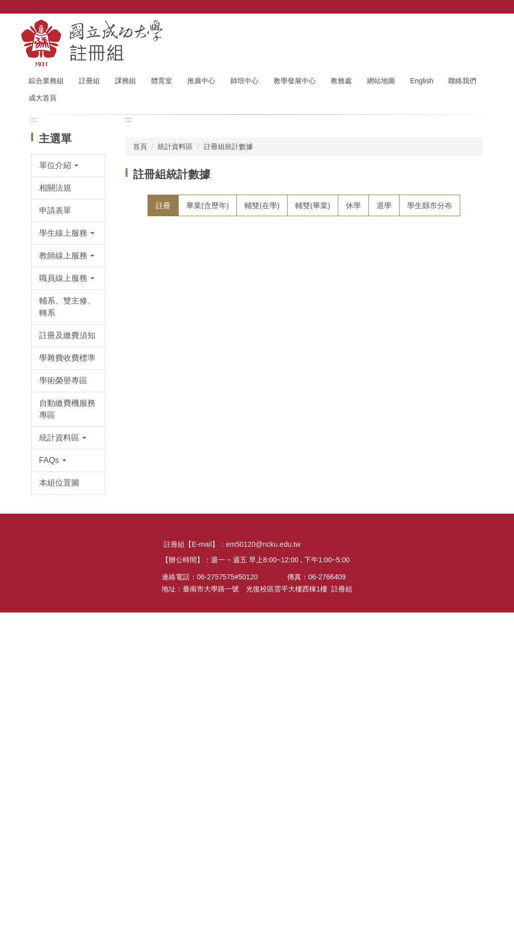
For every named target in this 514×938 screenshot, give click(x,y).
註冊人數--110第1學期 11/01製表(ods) (209, 691)
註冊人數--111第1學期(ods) (201, 602)
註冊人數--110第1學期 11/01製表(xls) (384, 691)
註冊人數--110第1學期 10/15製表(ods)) (209, 747)
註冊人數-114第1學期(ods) (199, 360)
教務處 (362, 81)
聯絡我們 (43, 98)
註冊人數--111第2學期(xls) (375, 561)
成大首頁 (86, 98)
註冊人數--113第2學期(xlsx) (377, 400)
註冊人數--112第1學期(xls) (375, 521)
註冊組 (110, 81)
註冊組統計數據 (228, 252)
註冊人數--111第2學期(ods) (201, 561)
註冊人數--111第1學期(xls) (375, 602)
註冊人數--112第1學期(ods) (201, 521)
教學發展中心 (316, 81)
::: (32, 81)
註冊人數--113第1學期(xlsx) (377, 440)
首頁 (140, 252)
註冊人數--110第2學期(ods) (201, 642)
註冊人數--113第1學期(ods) (201, 440)
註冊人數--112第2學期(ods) (201, 481)
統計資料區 (175, 252)
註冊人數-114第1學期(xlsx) (376, 360)
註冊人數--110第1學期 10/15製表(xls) (384, 747)
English (442, 81)
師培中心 (265, 81)
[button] (68, 271)
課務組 (146, 81)
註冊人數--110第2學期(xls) (375, 642)
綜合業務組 (67, 81)
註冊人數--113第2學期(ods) (201, 400)
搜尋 (485, 20)
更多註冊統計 (442, 788)
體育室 (182, 81)
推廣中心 (222, 81)
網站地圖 (402, 81)
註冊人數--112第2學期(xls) (375, 481)
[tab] (163, 311)
